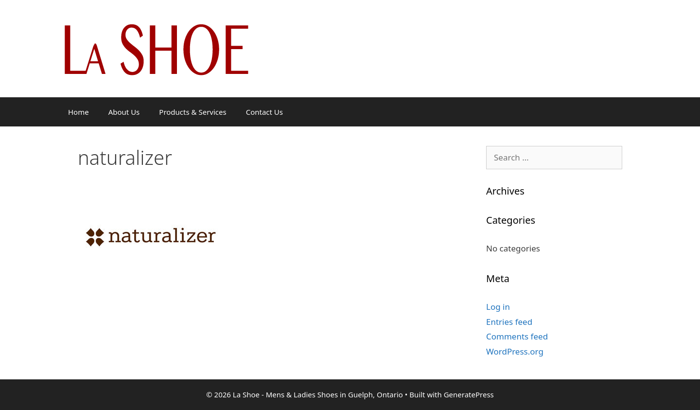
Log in (498, 306)
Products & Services (192, 112)
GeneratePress (469, 394)
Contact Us (264, 112)
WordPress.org (514, 351)
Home (78, 112)
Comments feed (517, 336)
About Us (124, 112)
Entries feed (509, 321)
